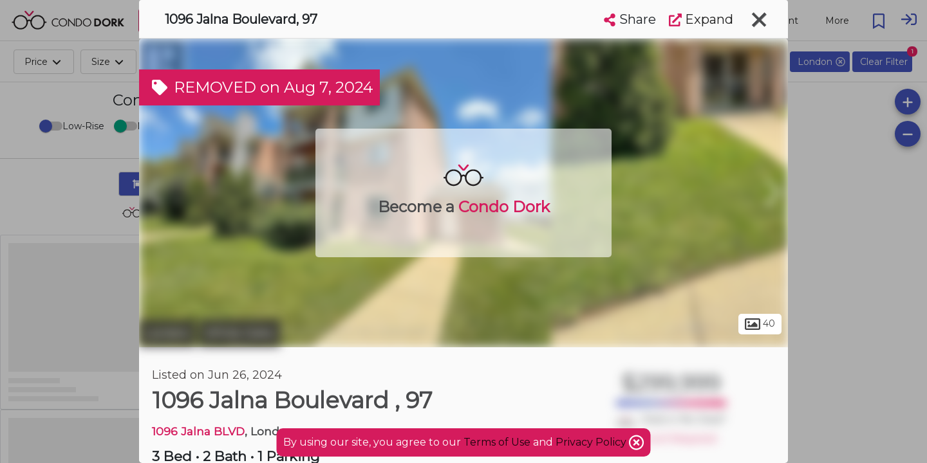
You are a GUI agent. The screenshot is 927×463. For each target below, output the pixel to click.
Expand (701, 19)
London (167, 333)
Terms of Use (497, 442)
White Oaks (239, 333)
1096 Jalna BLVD (198, 431)
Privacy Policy (592, 442)
